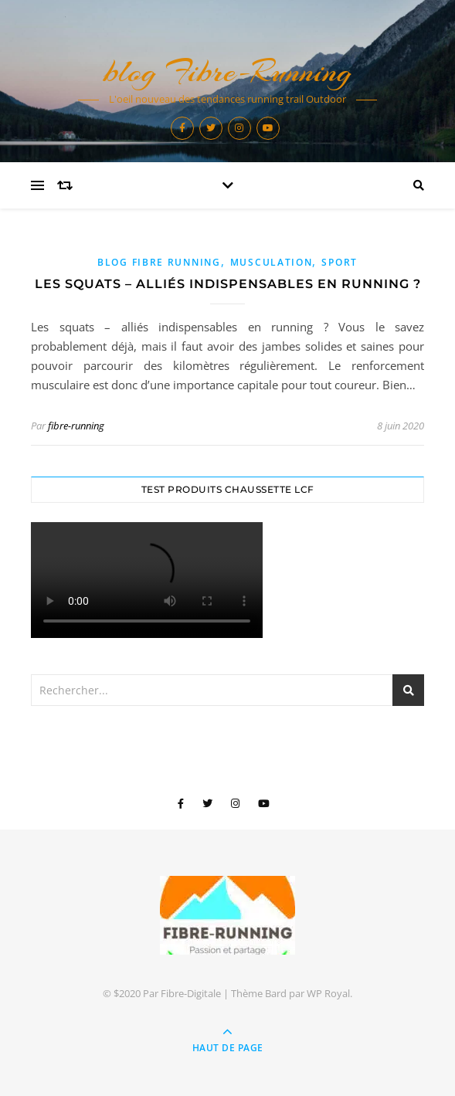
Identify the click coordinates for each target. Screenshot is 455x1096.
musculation (271, 262)
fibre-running (76, 426)
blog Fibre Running (159, 262)
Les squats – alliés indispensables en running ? (228, 284)
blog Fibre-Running (227, 71)
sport (339, 262)
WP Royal (328, 993)
